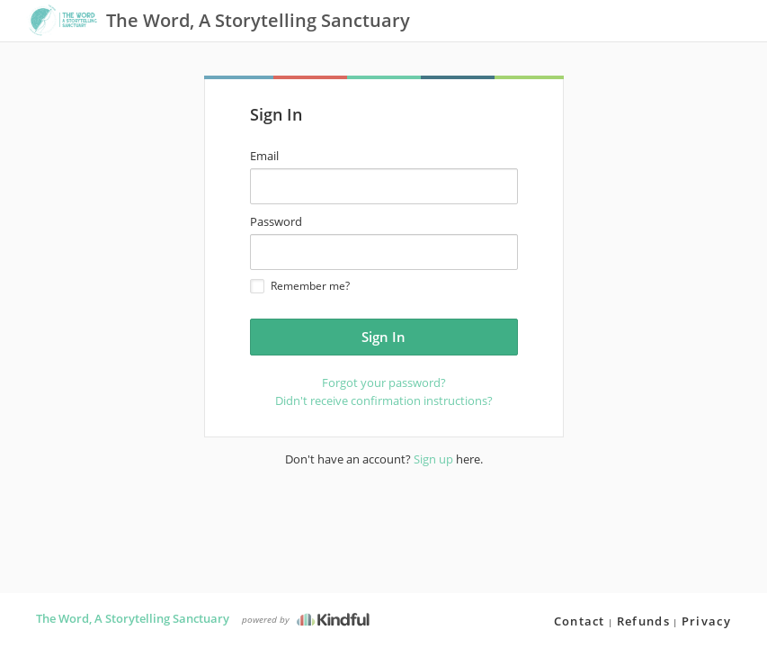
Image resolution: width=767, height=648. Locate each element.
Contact (579, 621)
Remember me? (300, 285)
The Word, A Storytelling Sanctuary (132, 618)
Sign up (433, 459)
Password (276, 221)
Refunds (643, 621)
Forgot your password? (384, 382)
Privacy (706, 621)
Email (264, 156)
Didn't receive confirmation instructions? (384, 400)
